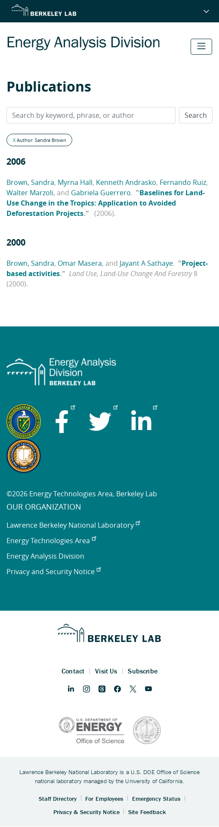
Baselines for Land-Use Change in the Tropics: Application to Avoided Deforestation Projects (105, 203)
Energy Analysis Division (45, 556)
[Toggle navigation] (201, 47)
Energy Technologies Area (51, 540)
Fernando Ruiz (183, 182)
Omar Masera (80, 263)
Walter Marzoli (29, 192)
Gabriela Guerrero (101, 192)
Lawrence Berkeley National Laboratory (73, 525)
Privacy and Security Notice (53, 571)
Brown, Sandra (30, 182)
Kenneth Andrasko (126, 182)
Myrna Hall (75, 182)
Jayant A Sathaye (146, 263)
